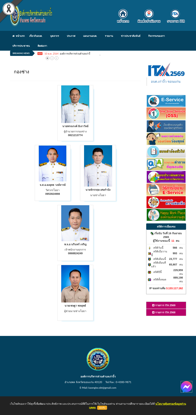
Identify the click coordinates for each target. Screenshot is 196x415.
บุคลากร (54, 35)
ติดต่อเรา (42, 45)
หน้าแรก (18, 35)
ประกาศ (71, 35)
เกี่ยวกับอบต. (35, 35)
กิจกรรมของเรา (156, 35)
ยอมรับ (102, 408)
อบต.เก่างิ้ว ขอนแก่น (165, 81)
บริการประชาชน (21, 45)
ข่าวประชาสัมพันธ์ (130, 35)
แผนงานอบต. (90, 35)
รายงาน (109, 35)
